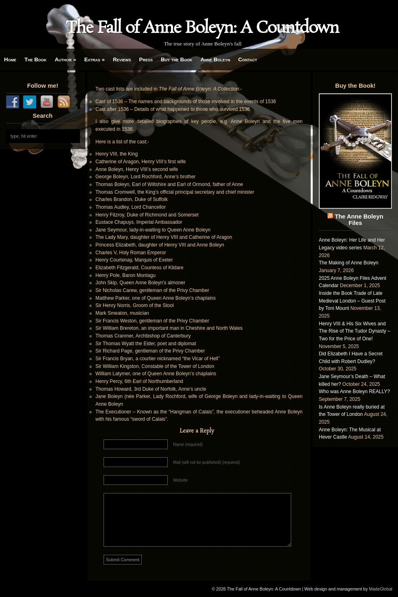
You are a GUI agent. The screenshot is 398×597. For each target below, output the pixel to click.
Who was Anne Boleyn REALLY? (354, 391)
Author (65, 59)
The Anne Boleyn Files (359, 219)
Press (146, 59)
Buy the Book (177, 59)
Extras (94, 59)
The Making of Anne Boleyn (349, 263)
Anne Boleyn (215, 59)
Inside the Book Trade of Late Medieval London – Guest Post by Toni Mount (352, 300)
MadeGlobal (380, 588)
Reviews (122, 59)
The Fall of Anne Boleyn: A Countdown (202, 28)
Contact (247, 59)
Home (10, 59)
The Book (35, 59)
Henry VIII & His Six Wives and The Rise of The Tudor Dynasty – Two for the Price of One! (354, 331)
